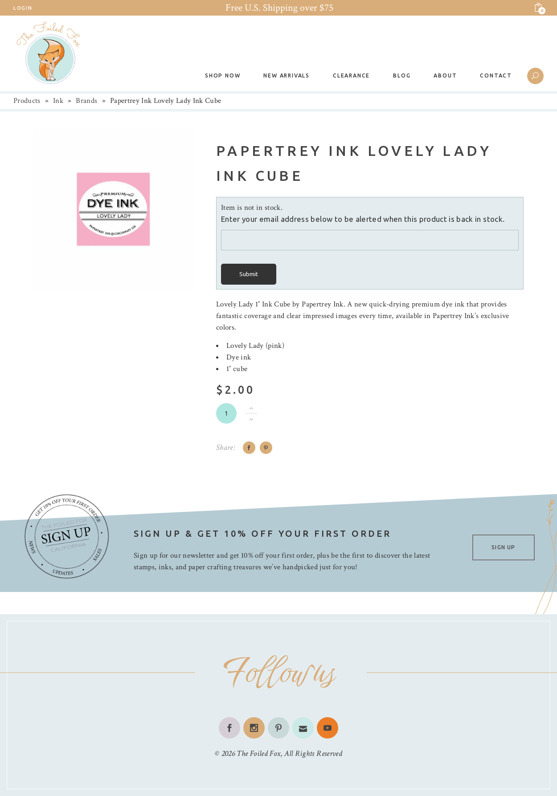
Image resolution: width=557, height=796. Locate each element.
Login (22, 8)
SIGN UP (503, 547)
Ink (58, 101)
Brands (86, 101)
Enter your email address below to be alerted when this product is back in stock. (362, 219)
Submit (248, 274)
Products (27, 101)
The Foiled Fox (258, 753)
